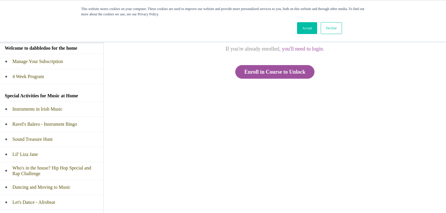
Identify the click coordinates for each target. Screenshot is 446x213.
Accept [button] (307, 28)
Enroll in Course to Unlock (275, 72)
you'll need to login (302, 49)
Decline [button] (331, 28)
